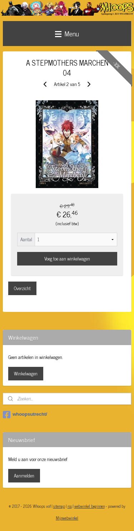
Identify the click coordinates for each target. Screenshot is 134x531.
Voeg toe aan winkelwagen (67, 258)
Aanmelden (24, 475)
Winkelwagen (26, 373)
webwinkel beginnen (89, 506)
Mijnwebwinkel (67, 518)
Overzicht (22, 288)
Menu (67, 33)
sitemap (59, 506)
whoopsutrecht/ (25, 414)
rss (70, 506)
